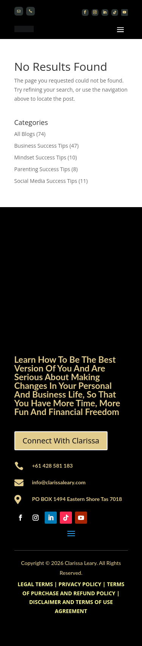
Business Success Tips (41, 145)
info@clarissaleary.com (59, 482)
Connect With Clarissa (61, 440)
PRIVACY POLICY (80, 584)
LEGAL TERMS (35, 584)
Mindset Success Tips (40, 157)
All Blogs (24, 133)
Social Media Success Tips (45, 180)
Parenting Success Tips (42, 169)
